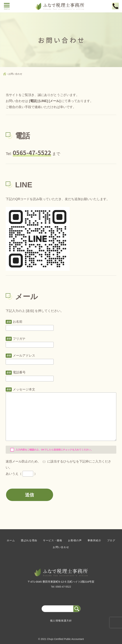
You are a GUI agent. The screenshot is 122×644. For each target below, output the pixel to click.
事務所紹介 (94, 540)
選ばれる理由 (29, 540)
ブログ (111, 540)
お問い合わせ (61, 547)
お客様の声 (75, 540)
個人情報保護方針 (61, 620)
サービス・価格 (52, 540)
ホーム (11, 540)
